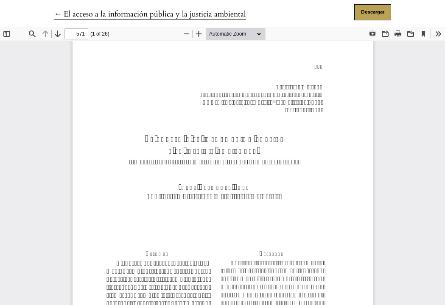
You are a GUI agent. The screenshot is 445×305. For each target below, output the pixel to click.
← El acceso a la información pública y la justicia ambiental (150, 14)
